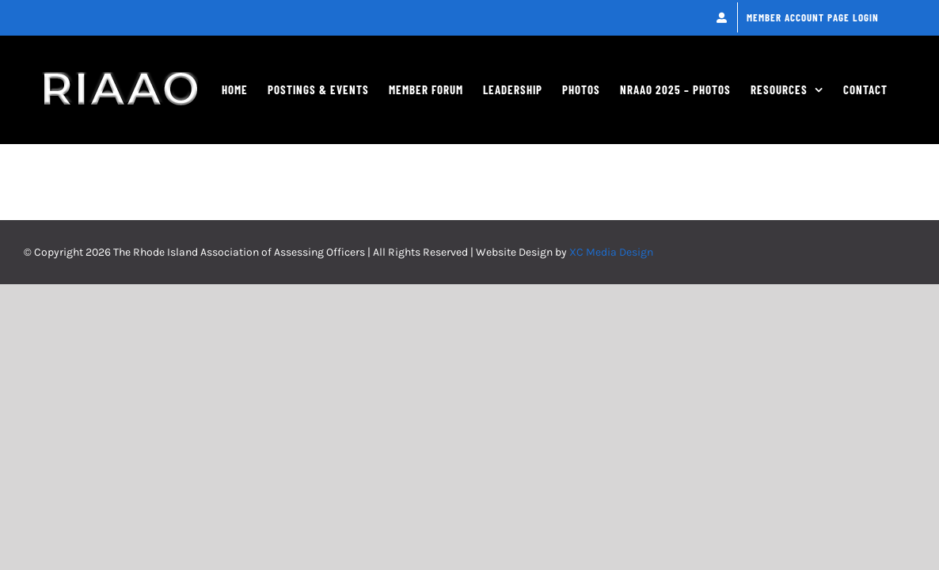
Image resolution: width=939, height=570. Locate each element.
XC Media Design (611, 336)
